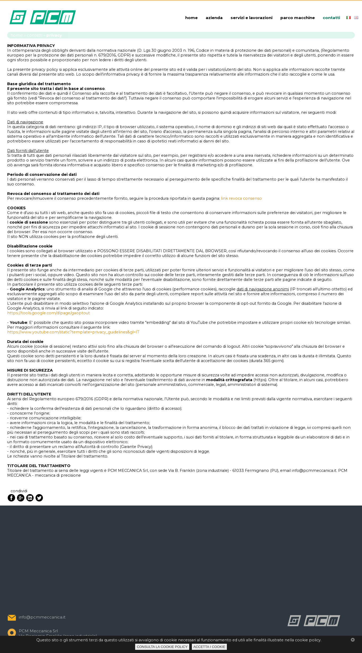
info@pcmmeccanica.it (42, 617)
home (191, 17)
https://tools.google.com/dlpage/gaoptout (48, 313)
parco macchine (297, 17)
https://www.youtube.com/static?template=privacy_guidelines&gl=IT (73, 332)
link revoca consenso (241, 198)
